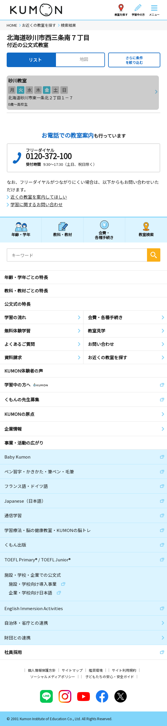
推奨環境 (96, 670)
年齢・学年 (20, 234)
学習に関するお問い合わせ (36, 204)
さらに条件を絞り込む (134, 60)
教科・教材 (62, 234)
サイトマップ (72, 670)
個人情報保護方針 (42, 670)
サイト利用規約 (124, 670)
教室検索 (146, 234)
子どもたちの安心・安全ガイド (109, 676)
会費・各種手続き (104, 235)
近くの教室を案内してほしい (38, 197)
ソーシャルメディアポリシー (52, 676)
